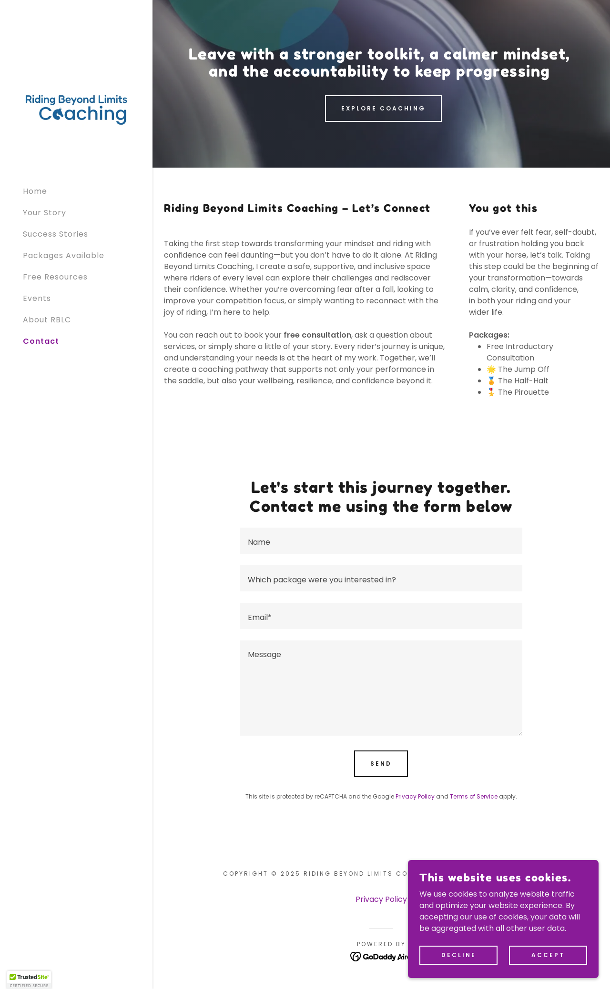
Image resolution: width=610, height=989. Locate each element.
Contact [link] (41, 341)
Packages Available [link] (63, 255)
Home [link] (35, 191)
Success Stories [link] (55, 234)
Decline (458, 954)
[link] (76, 108)
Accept (548, 954)
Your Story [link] (44, 212)
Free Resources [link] (55, 276)
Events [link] (37, 298)
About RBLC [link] (47, 319)
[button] (29, 980)
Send (381, 763)
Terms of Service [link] (474, 796)
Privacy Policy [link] (415, 796)
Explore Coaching (383, 108)
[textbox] (381, 541)
